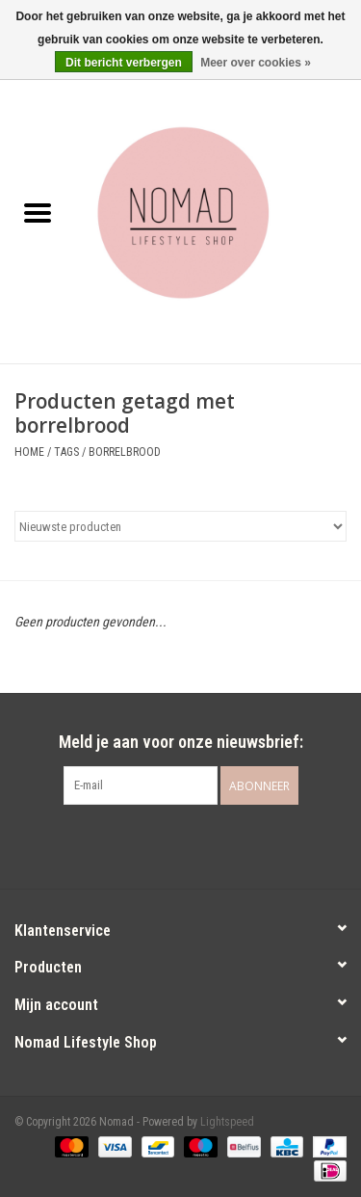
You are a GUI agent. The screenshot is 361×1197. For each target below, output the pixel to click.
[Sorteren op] (180, 526)
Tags (66, 452)
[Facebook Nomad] (163, 844)
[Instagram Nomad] (197, 844)
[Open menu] (37, 212)
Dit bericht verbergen (123, 62)
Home (29, 452)
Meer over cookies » (255, 62)
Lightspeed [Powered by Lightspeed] (227, 1122)
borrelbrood (125, 452)
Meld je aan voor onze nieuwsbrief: (181, 742)
